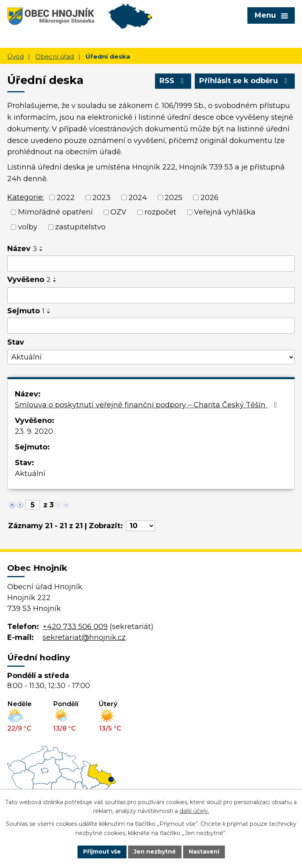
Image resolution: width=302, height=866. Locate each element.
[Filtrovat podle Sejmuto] (151, 326)
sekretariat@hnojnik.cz (84, 637)
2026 (209, 197)
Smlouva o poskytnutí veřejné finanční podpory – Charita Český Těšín (147, 404)
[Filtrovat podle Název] (151, 263)
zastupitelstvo (80, 227)
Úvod (15, 56)
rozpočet (160, 212)
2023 (101, 197)
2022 (66, 197)
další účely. (194, 811)
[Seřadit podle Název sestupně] (41, 250)
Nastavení (204, 851)
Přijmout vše (102, 851)
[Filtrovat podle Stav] (151, 357)
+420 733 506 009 (75, 626)
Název (22, 248)
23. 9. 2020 (34, 431)
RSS (173, 80)
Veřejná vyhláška (224, 212)
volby (27, 227)
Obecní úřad (54, 56)
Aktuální (30, 473)
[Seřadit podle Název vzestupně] (41, 247)
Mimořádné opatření (55, 212)
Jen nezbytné (155, 851)
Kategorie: (25, 197)
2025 (173, 197)
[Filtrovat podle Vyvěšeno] (151, 295)
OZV (118, 212)
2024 (138, 197)
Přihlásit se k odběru (245, 80)
